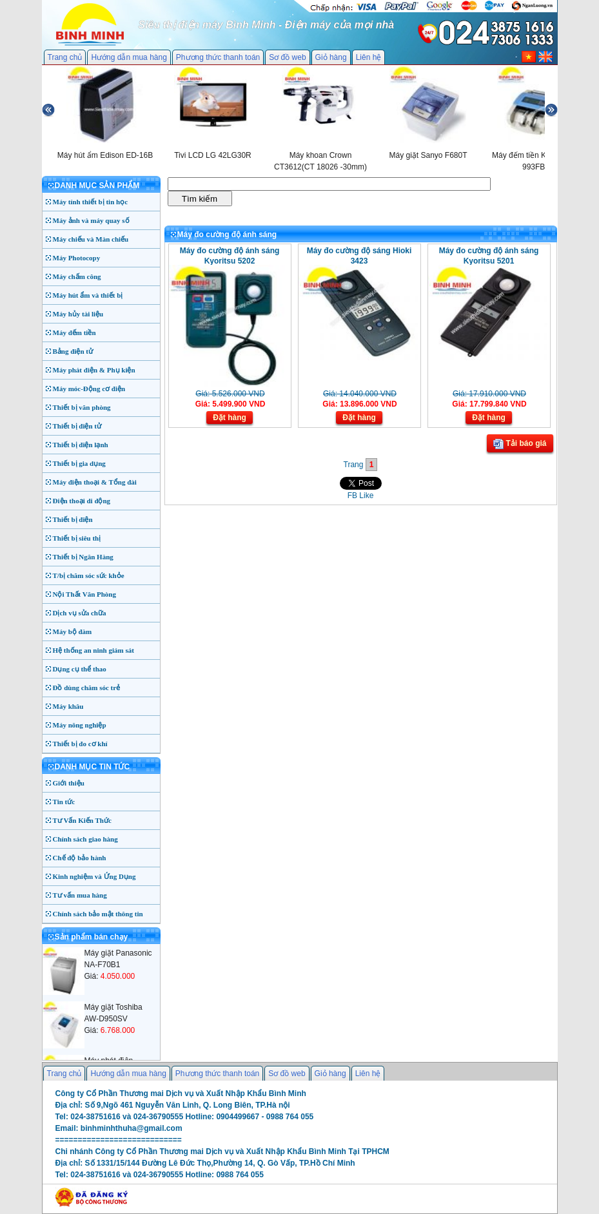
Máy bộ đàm (72, 631)
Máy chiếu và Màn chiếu (91, 239)
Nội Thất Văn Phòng (85, 594)
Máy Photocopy (77, 258)
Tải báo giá (519, 444)
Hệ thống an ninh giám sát (93, 650)
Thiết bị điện (73, 519)
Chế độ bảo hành (79, 858)
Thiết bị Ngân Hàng (83, 557)
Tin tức (64, 801)
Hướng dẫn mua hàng (128, 57)
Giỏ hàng (331, 57)
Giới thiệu (68, 783)
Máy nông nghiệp (79, 725)
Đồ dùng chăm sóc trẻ (87, 687)
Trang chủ (65, 57)
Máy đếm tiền (74, 332)
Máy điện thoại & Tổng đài (95, 482)
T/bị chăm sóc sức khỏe (88, 575)
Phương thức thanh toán (218, 57)
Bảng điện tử (73, 351)
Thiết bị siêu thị (77, 538)
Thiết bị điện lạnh (80, 444)
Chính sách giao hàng (85, 839)
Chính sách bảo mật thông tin (98, 914)
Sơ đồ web (287, 57)
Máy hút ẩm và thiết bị (88, 295)
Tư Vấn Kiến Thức (82, 820)
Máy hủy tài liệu (78, 314)
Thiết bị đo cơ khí (80, 743)
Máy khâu (68, 706)
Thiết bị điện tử (77, 426)
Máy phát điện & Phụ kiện (94, 370)
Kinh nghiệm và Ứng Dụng (94, 876)
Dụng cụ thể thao (79, 669)
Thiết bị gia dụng (79, 463)
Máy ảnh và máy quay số (91, 220)
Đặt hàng (229, 417)
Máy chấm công (77, 276)
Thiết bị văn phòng (82, 407)
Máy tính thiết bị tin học (90, 202)
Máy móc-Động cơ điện (89, 388)
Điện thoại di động (82, 501)
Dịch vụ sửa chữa (79, 613)
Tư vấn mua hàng (80, 895)
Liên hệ (369, 57)
